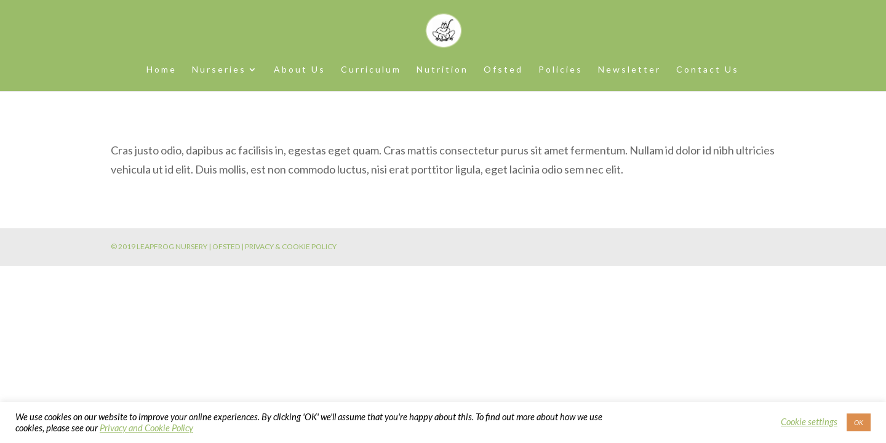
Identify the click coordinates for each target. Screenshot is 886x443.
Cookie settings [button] (809, 422)
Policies (560, 69)
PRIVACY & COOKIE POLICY (291, 246)
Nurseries (219, 69)
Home (161, 69)
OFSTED (226, 246)
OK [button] (858, 422)
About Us (299, 69)
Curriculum (371, 69)
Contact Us (707, 69)
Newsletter (629, 69)
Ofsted (503, 69)
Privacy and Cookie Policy (146, 428)
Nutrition (442, 69)
